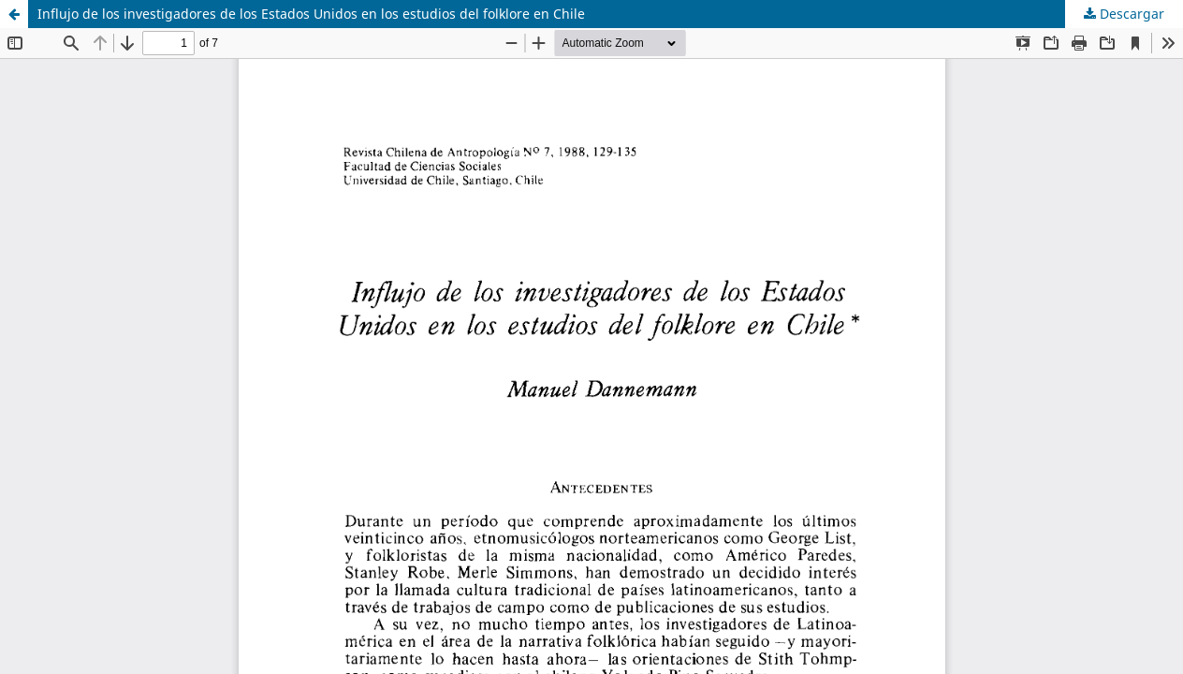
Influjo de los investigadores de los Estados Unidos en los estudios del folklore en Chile (311, 13)
